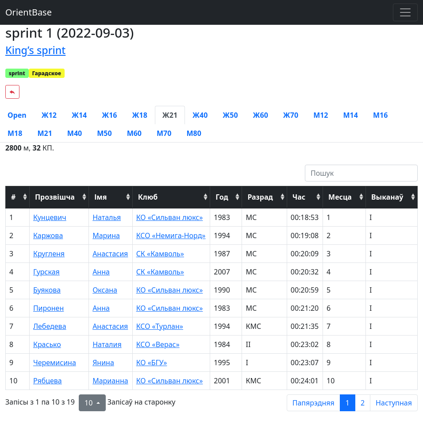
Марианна (110, 381)
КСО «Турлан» (159, 326)
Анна (101, 272)
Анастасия (110, 254)
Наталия (107, 344)
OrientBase (28, 12)
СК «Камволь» (160, 254)
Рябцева (47, 381)
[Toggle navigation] (405, 12)
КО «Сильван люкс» (169, 217)
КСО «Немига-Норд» (171, 235)
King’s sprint (35, 50)
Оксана (104, 290)
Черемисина (54, 362)
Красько (47, 344)
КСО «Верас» (158, 344)
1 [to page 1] (348, 403)
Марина (106, 235)
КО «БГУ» (151, 362)
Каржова (48, 235)
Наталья (106, 217)
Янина (103, 362)
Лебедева (49, 326)
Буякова (47, 290)
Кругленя (49, 254)
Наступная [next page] (394, 403)
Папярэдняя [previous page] (313, 403)
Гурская (46, 272)
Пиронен (48, 308)
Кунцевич (49, 217)
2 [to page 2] (363, 403)
